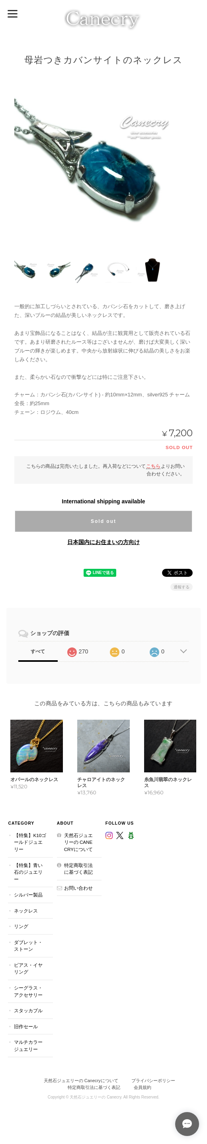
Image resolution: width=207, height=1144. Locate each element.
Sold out (103, 521)
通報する (181, 587)
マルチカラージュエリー (28, 1045)
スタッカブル (28, 1010)
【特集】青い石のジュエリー (28, 871)
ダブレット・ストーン (28, 945)
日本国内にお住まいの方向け (103, 542)
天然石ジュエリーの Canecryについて (78, 842)
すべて (38, 651)
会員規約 (142, 1087)
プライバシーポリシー (153, 1080)
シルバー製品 (28, 894)
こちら (153, 465)
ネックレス (26, 910)
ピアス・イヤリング (28, 968)
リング (21, 926)
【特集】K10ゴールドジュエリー (30, 842)
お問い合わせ (78, 887)
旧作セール (26, 1026)
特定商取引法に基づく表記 (78, 868)
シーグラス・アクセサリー (28, 991)
